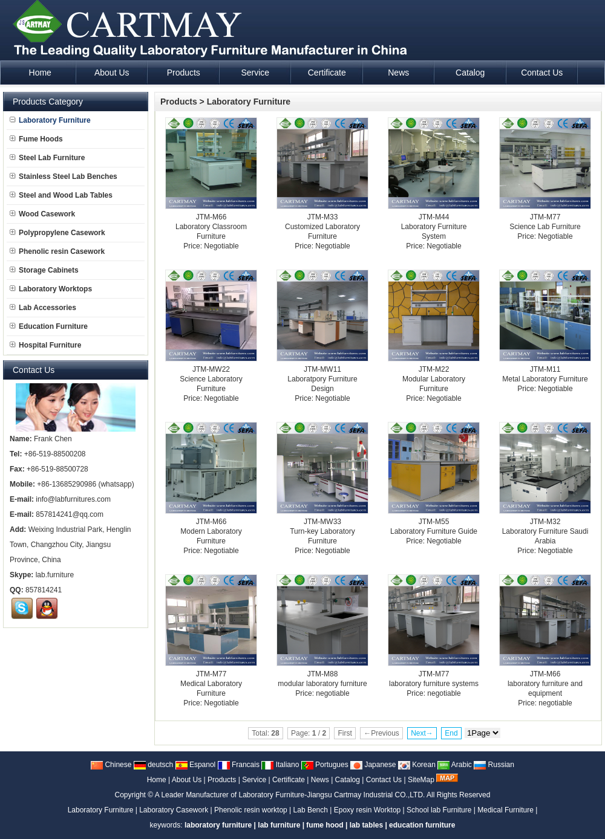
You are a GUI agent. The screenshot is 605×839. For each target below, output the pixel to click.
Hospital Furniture (45, 345)
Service (254, 780)
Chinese (111, 764)
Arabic (454, 764)
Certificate (288, 780)
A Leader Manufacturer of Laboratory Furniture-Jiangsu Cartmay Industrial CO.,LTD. (290, 795)
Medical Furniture (505, 810)
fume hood (324, 825)
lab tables (366, 825)
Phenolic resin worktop (250, 810)
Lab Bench (310, 810)
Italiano (280, 764)
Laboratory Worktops (51, 289)
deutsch (153, 764)
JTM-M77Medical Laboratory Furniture (211, 684)
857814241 (43, 590)
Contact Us (384, 780)
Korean (417, 764)
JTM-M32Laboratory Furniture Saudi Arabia (545, 531)
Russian (494, 764)
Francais (239, 764)
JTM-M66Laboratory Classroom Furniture (211, 227)
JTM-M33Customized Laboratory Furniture (322, 227)
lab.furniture (55, 575)
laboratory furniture (218, 825)
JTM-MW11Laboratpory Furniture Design (322, 379)
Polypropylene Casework (57, 232)
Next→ (422, 733)
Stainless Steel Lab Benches (63, 176)
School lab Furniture (439, 810)
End (451, 733)
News (320, 780)
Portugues (324, 764)
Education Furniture (49, 326)
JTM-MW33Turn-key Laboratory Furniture (322, 531)
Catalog (347, 780)
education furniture (422, 825)
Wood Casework (42, 214)
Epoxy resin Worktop (367, 810)
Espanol (195, 764)
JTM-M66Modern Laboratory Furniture (210, 531)
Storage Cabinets (44, 270)
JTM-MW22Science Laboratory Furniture (211, 379)
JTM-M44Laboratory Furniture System (434, 227)
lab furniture (279, 825)
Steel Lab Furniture (47, 158)
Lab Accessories (43, 307)
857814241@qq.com (69, 514)
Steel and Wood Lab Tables (61, 195)
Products (178, 101)
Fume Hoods (36, 139)
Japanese (373, 764)
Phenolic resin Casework (57, 251)
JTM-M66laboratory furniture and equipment (545, 684)
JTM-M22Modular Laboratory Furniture (433, 379)
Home (156, 780)
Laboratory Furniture (248, 101)
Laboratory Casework (173, 810)
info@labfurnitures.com (73, 499)
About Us (186, 780)
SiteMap (421, 780)
